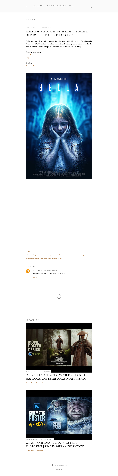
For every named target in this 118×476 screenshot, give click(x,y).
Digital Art (38, 6)
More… (71, 6)
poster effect (58, 258)
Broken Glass (31, 66)
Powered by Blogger (59, 465)
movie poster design (78, 255)
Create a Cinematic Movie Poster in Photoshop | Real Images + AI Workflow (55, 444)
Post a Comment (37, 383)
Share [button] (28, 251)
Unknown (36, 270)
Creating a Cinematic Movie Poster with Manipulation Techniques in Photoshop (56, 376)
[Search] (90, 6)
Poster (48, 6)
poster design (30, 258)
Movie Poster (59, 6)
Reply (35, 277)
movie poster (66, 255)
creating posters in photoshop (40, 255)
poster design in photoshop (44, 258)
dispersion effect (56, 255)
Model (28, 55)
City (27, 58)
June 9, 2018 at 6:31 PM (49, 270)
